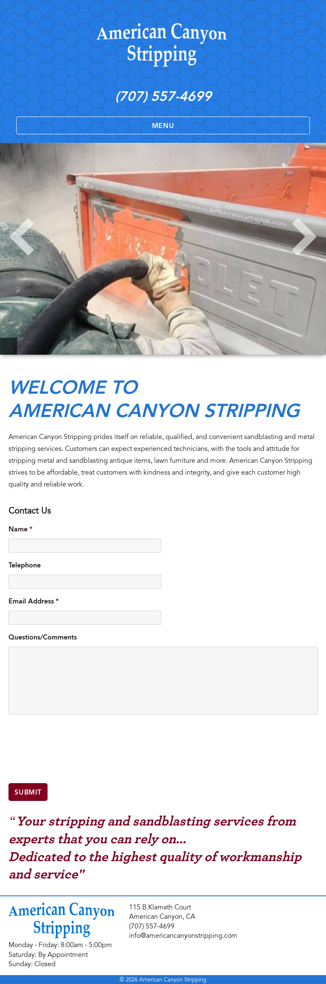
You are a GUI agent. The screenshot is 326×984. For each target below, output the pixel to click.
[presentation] (73, 753)
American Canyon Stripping (172, 979)
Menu (163, 126)
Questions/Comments (42, 637)
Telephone (24, 565)
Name (20, 529)
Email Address (33, 601)
